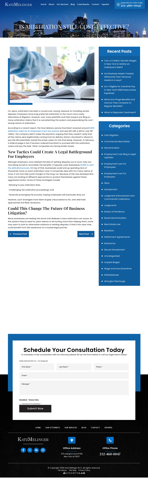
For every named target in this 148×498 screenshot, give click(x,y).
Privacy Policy (34, 420)
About (51, 4)
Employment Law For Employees (116, 175)
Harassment (111, 200)
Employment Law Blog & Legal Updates (118, 164)
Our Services (62, 4)
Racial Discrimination (116, 230)
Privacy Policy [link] (85, 491)
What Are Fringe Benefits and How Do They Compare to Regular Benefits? (120, 106)
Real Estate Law (113, 237)
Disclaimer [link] (61, 491)
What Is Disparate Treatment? (114, 118)
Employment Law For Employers (116, 185)
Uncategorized (112, 270)
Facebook (21, 470)
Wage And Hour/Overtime (119, 283)
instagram (45, 470)
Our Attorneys (51, 448)
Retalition (109, 243)
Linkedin (37, 470)
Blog (73, 4)
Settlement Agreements (118, 250)
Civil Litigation (112, 143)
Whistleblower (112, 290)
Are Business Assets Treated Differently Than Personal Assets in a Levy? (120, 78)
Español (105, 4)
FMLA (107, 193)
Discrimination (112, 156)
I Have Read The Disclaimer (31, 424)
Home (43, 4)
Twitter (29, 470)
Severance (110, 257)
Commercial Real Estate (118, 149)
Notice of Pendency (115, 223)
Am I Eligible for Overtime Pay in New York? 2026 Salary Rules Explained (120, 92)
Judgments (111, 217)
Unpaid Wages (112, 276)
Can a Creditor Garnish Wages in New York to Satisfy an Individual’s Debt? (120, 64)
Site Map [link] (72, 491)
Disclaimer (23, 420)
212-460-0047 (131, 5)
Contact (95, 4)
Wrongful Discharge (115, 296)
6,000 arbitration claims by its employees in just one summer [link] (45, 131)
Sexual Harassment (115, 263)
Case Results (83, 4)
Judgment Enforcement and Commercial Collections (120, 208)
